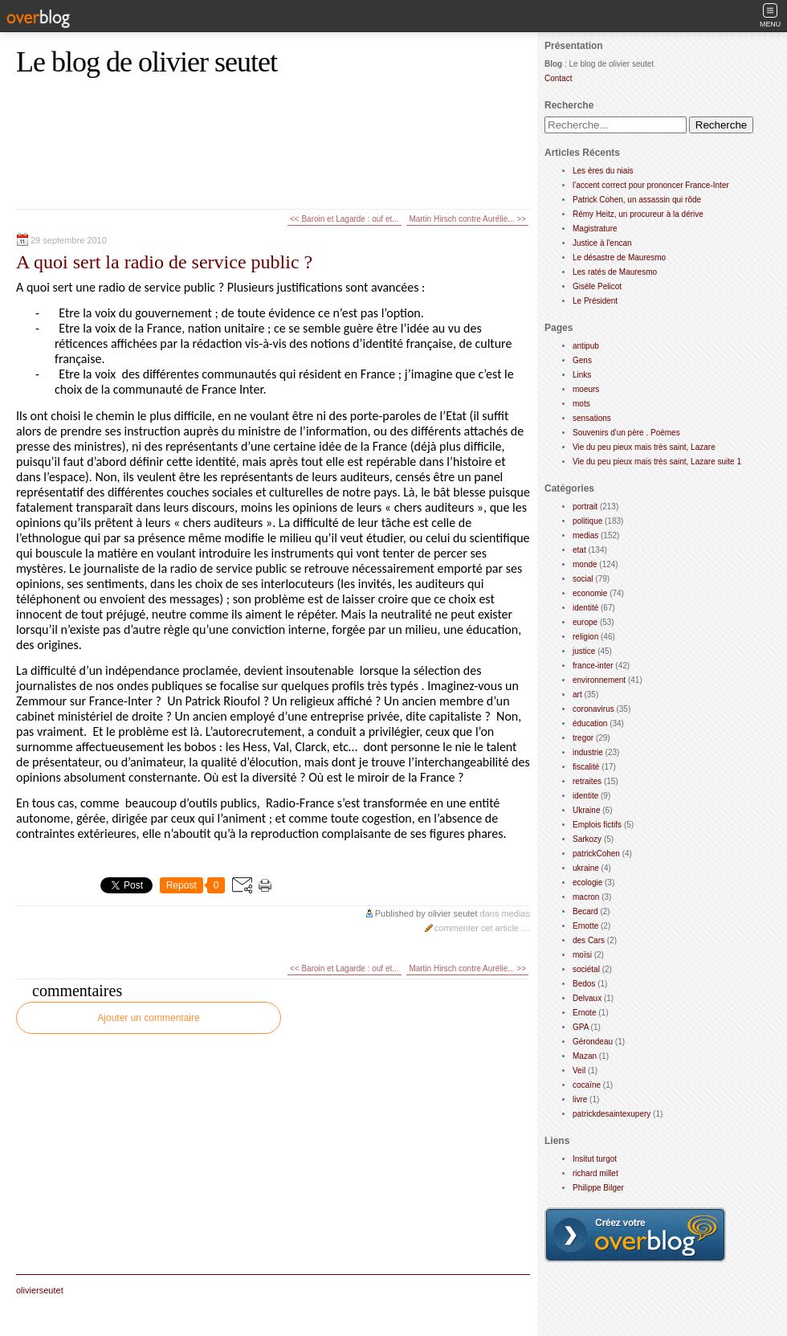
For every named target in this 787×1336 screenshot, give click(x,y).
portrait (585, 506)
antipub (586, 345)
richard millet (595, 1173)
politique (587, 521)
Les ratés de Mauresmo (615, 272)
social (583, 578)
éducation (590, 723)
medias (516, 913)
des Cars (589, 940)
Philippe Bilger (598, 1187)
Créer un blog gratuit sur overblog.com (635, 1234)
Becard (585, 911)
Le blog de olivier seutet (146, 62)
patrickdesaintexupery (611, 1113)
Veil (579, 1070)
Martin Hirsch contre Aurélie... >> (467, 218)
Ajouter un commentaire (148, 1017)
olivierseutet (39, 1290)
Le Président (595, 300)
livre (580, 1099)
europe (585, 622)
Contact (558, 78)
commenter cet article (477, 928)
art (577, 694)
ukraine (586, 868)
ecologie (587, 882)
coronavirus (593, 709)
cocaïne (587, 1085)
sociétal (586, 969)
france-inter (593, 665)
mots (581, 403)
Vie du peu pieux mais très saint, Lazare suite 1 (657, 461)
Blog (553, 63)
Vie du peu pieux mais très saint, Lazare (644, 447)
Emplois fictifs (597, 824)
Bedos (584, 983)
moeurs (586, 389)
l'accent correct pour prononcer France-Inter (651, 185)
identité (585, 607)
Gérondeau (593, 1041)
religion (585, 636)
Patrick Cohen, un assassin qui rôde (637, 199)
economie (590, 593)
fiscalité (586, 766)
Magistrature (595, 228)
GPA (581, 1027)
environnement (599, 680)
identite (585, 795)
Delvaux (587, 998)
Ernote (584, 1012)
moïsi (582, 954)
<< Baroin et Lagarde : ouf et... (344, 218)
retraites (587, 781)
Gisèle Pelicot (597, 286)
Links (582, 374)
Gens (582, 360)
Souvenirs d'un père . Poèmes (626, 432)
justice (584, 651)
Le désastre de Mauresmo (619, 257)
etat (579, 549)
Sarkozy (587, 839)
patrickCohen (596, 853)
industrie (588, 752)
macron (586, 897)
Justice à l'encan (602, 243)
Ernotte (585, 925)
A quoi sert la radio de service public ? (164, 261)
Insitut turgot (595, 1158)
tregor (583, 737)
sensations (592, 418)
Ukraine (586, 810)
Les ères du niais (603, 170)
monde (585, 564)
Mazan (585, 1056)
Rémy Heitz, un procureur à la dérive (638, 214)
